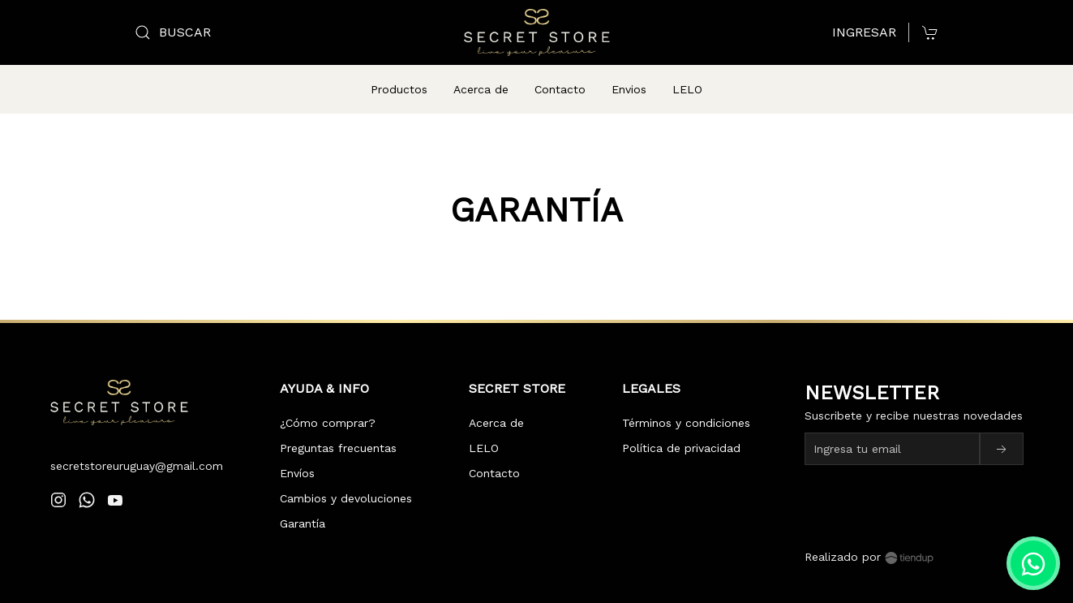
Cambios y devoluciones (346, 478)
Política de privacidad (681, 428)
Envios (629, 89)
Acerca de (481, 89)
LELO (687, 89)
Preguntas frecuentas (338, 428)
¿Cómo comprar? (328, 403)
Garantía (302, 503)
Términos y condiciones (686, 403)
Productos (399, 89)
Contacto (560, 89)
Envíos (297, 453)
